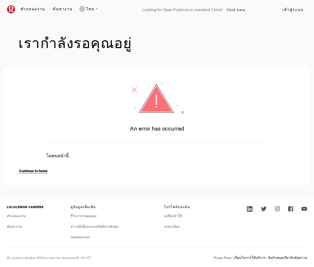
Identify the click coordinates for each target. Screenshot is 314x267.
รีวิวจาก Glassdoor (84, 216)
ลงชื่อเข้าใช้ (173, 216)
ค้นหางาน (63, 8)
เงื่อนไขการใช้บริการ (250, 257)
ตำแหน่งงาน (33, 8)
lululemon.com (80, 237)
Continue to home (33, 170)
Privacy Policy (223, 257)
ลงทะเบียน (172, 226)
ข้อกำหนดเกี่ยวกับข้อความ (287, 257)
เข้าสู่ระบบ (292, 9)
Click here (236, 9)
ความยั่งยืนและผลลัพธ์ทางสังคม (94, 226)
